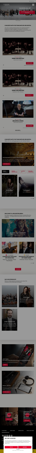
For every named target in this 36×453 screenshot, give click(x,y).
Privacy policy (22, 450)
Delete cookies (14, 450)
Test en (11, 447)
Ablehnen (25, 447)
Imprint (18, 450)
